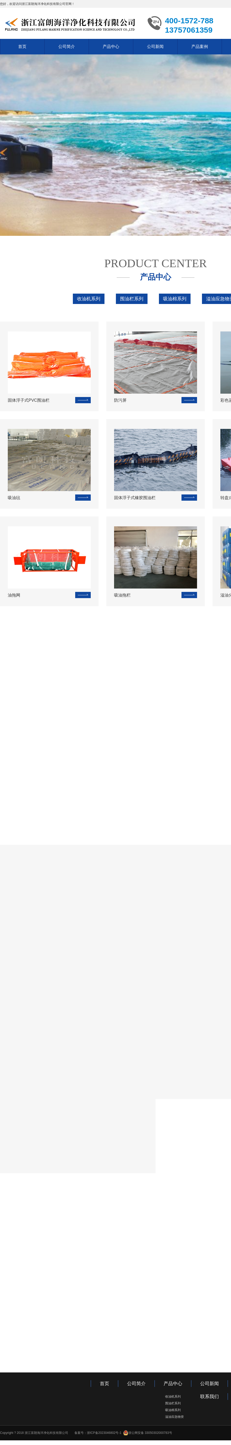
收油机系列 (88, 298)
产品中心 (111, 46)
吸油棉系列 (174, 298)
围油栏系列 (131, 298)
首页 (22, 46)
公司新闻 (155, 46)
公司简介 (66, 46)
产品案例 (199, 46)
